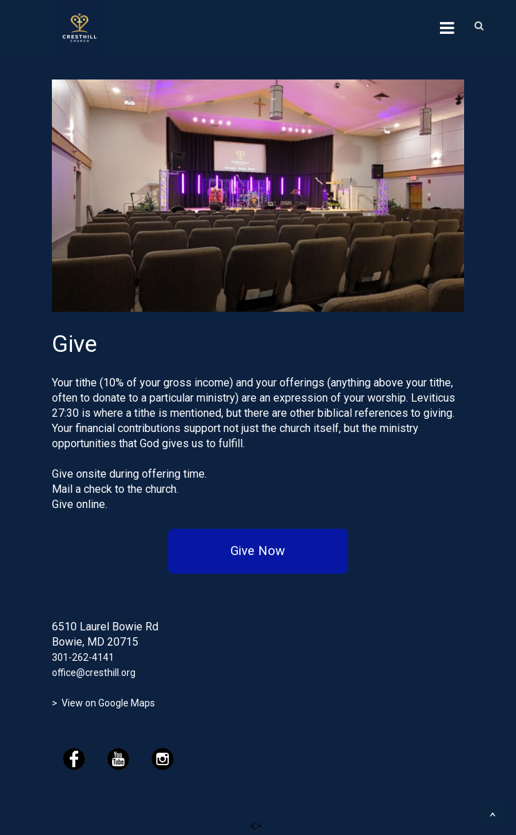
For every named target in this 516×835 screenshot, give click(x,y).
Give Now (257, 551)
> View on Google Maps (103, 703)
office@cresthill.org (94, 672)
